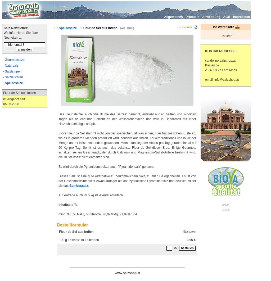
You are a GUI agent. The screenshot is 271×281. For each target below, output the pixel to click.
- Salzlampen (12, 71)
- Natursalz (10, 65)
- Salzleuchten (13, 77)
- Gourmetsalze (14, 60)
